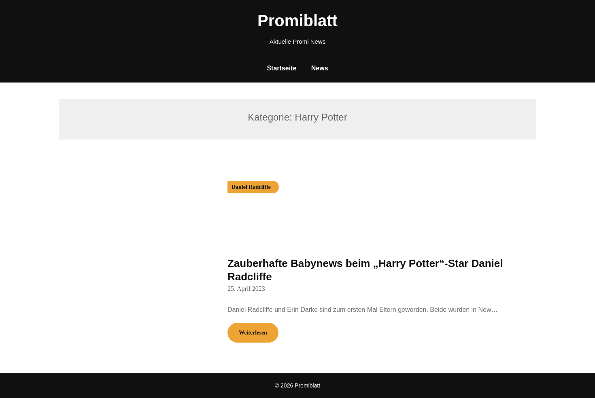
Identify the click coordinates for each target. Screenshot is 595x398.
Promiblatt (297, 21)
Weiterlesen (253, 333)
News (319, 68)
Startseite (281, 68)
